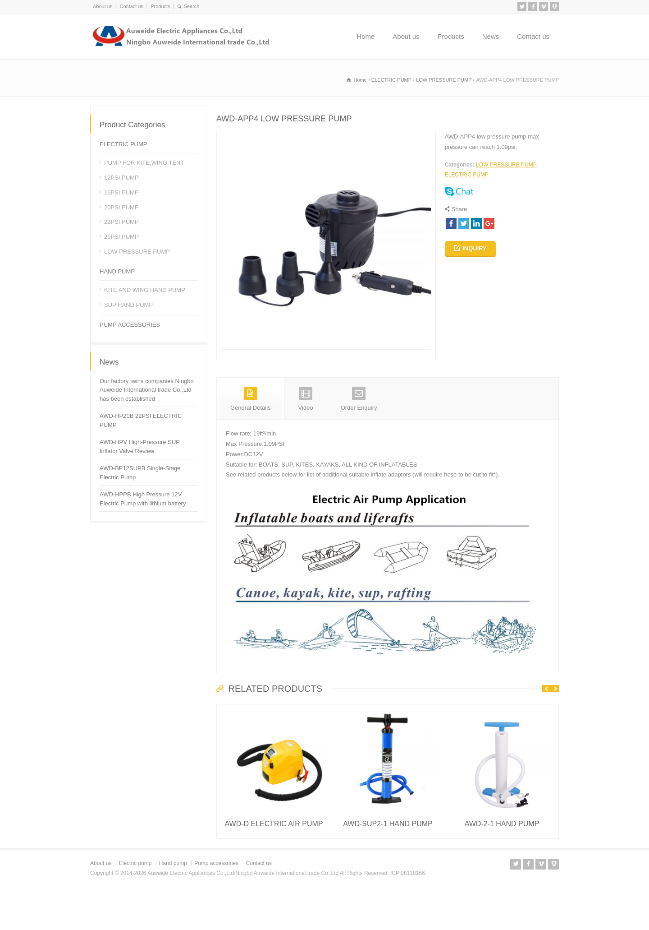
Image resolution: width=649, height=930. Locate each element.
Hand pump (173, 901)
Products (160, 6)
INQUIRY (474, 248)
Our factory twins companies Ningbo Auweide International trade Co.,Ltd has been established (147, 390)
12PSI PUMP (121, 177)
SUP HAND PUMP (128, 304)
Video (305, 437)
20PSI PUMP (121, 207)
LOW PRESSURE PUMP (506, 165)
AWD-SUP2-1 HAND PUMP (388, 861)
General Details (250, 437)
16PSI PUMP (121, 192)
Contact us (131, 6)
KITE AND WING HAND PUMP (144, 290)
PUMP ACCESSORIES (130, 324)
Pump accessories (216, 901)
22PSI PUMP (121, 221)
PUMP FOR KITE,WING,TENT (144, 162)
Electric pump (135, 901)
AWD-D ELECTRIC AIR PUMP (273, 861)
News (490, 36)
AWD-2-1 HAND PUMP (502, 861)
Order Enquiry (359, 437)
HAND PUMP (117, 271)
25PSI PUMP (121, 236)
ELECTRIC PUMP (467, 174)
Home (365, 36)
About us (102, 6)
